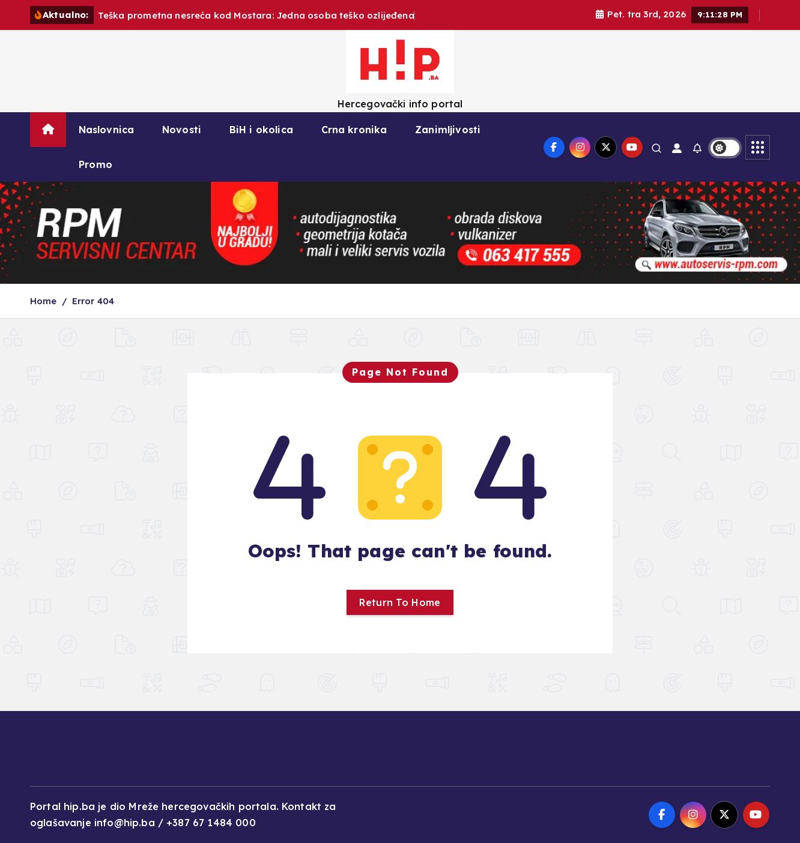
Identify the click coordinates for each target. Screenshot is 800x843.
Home (43, 301)
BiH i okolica (261, 130)
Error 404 (93, 301)
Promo (95, 164)
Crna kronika (354, 130)
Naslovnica (107, 130)
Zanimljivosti (447, 130)
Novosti (181, 130)
